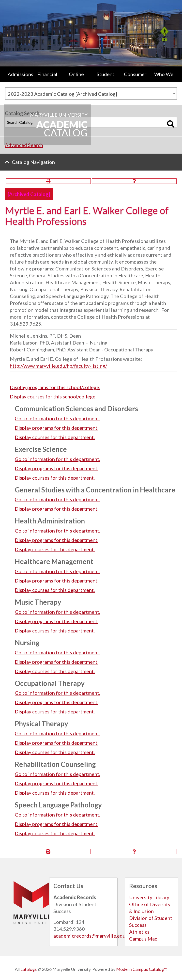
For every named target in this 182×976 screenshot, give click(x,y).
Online (76, 74)
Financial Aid (47, 79)
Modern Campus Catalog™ (141, 969)
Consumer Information (136, 79)
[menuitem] (18, 79)
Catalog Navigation (33, 162)
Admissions (20, 74)
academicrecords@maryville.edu (89, 936)
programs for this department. (56, 428)
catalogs (28, 969)
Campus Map (143, 939)
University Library (149, 897)
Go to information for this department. (57, 418)
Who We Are (163, 79)
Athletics (139, 932)
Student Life (105, 79)
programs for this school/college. (55, 387)
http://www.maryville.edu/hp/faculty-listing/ (58, 366)
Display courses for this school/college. (53, 396)
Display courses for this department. (55, 437)
